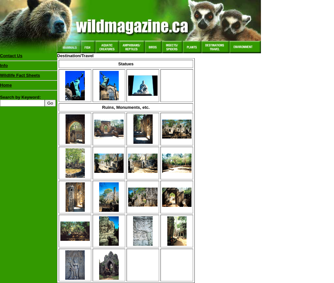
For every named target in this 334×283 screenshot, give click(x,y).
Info (4, 65)
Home (6, 85)
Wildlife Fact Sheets (28, 77)
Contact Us (11, 55)
